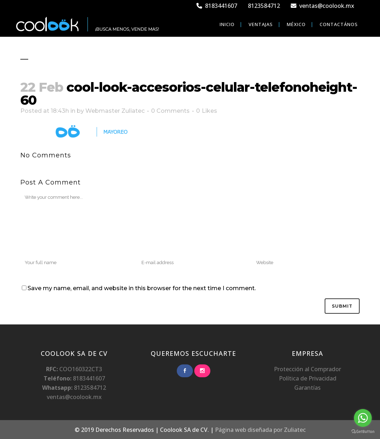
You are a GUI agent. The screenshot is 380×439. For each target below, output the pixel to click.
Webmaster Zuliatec (115, 110)
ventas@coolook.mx (322, 6)
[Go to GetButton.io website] (362, 431)
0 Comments (170, 110)
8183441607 (216, 6)
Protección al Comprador (307, 369)
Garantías (307, 388)
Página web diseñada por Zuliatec (260, 430)
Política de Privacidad (307, 378)
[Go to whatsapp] (363, 418)
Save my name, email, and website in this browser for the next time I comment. (142, 288)
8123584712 (264, 6)
